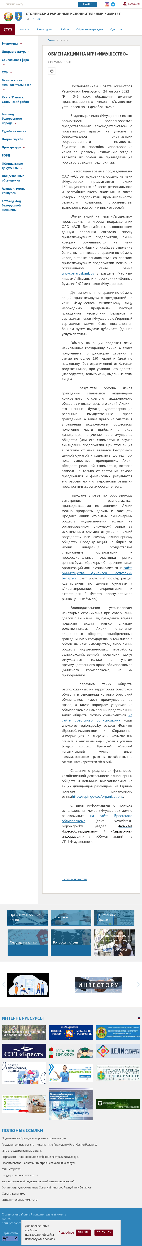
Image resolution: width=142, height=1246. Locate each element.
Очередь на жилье (23, 942)
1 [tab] (139, 1018)
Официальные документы (12, 166)
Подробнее (66, 1232)
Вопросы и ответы (66, 942)
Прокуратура (13, 147)
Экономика (12, 43)
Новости (23, 29)
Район (65, 29)
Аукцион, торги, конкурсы (13, 191)
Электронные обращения (106, 918)
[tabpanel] (71, 1074)
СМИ (7, 72)
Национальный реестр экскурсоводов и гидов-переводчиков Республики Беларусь (114, 943)
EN (33, 19)
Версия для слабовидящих (7, 29)
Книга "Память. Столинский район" (16, 101)
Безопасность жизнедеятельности (16, 84)
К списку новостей (74, 879)
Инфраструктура (16, 51)
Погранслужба (12, 139)
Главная (51, 40)
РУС (27, 19)
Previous (4, 985)
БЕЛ (38, 19)
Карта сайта (134, 4)
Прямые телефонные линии (25, 918)
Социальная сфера (15, 61)
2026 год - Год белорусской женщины (11, 206)
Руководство (45, 29)
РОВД (6, 155)
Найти (87, 4)
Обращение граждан (89, 29)
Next (137, 985)
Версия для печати (51, 71)
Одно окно (117, 29)
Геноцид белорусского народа (12, 119)
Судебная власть (14, 131)
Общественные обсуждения (13, 178)
